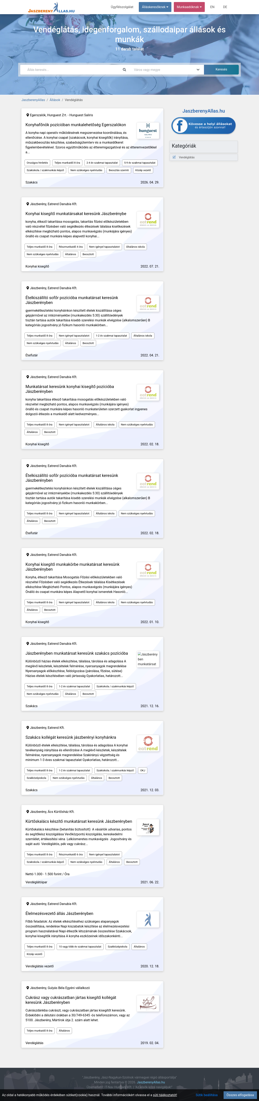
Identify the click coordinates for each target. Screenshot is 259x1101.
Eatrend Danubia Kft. (62, 204)
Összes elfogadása (240, 1095)
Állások (55, 100)
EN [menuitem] (213, 7)
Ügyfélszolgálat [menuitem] (123, 7)
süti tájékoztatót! (165, 1095)
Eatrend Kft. (56, 728)
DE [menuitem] (225, 7)
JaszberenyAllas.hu (151, 1082)
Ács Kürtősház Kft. (61, 812)
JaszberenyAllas (33, 100)
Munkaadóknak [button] (189, 7)
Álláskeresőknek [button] (155, 7)
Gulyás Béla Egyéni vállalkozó (69, 988)
